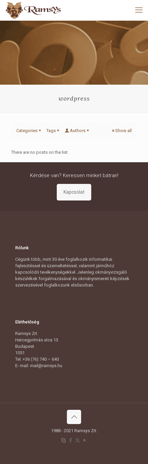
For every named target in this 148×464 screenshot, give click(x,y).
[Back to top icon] (74, 417)
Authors (77, 130)
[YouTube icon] (84, 440)
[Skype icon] (63, 440)
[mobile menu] (139, 10)
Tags (53, 130)
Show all (121, 130)
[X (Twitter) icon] (77, 440)
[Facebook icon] (70, 440)
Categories (29, 130)
